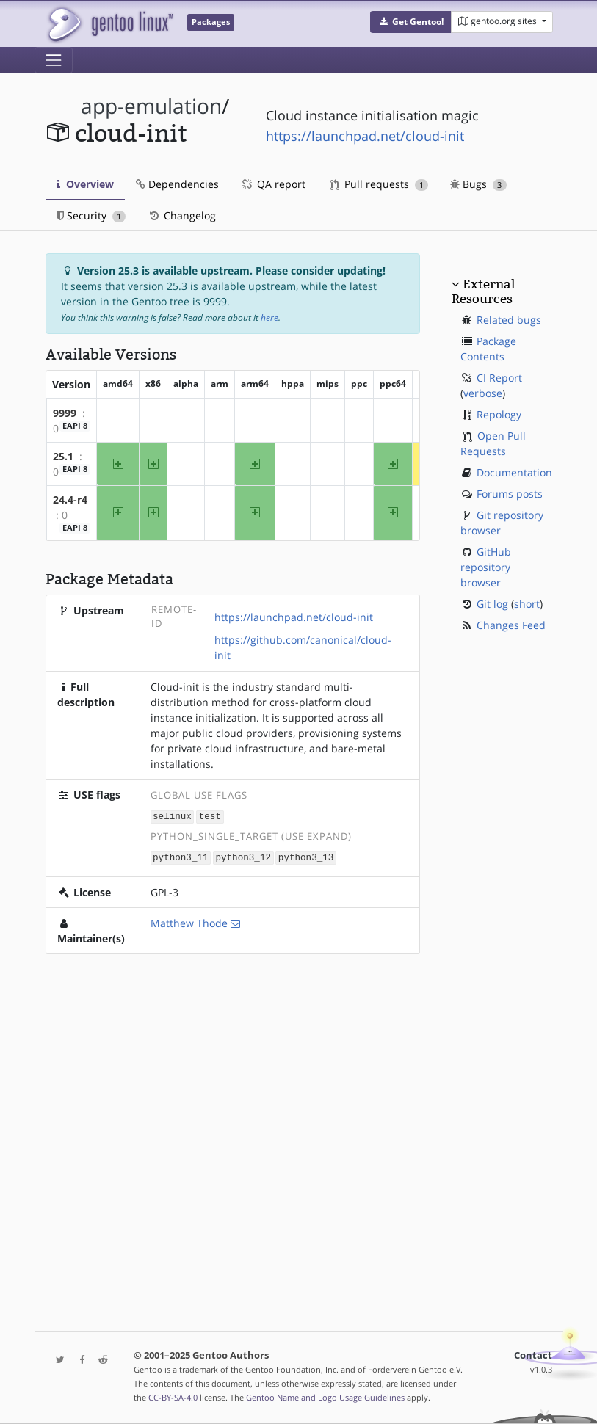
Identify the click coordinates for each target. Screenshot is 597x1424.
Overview (85, 184)
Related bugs (509, 320)
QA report (273, 184)
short (527, 604)
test (210, 816)
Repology (499, 414)
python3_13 (306, 856)
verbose (482, 393)
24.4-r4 (70, 499)
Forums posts (510, 494)
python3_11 (181, 856)
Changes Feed (511, 625)
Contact (533, 1355)
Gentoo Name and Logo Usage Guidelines (325, 1397)
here (269, 317)
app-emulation (151, 106)
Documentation (514, 472)
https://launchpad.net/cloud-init (365, 136)
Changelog (182, 215)
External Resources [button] (483, 291)
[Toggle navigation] (54, 60)
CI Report (499, 378)
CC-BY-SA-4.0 (173, 1397)
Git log (492, 604)
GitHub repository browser (485, 567)
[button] (411, 22)
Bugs (478, 184)
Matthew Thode (189, 922)
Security (91, 215)
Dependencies (177, 184)
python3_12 (243, 856)
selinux (172, 816)
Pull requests (379, 184)
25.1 (63, 456)
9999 (64, 413)
